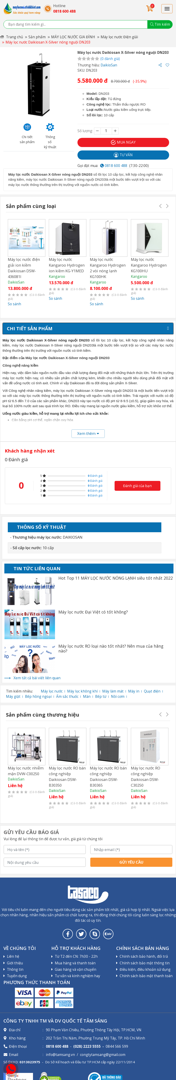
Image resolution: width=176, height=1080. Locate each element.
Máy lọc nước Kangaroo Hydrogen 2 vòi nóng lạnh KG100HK (108, 268)
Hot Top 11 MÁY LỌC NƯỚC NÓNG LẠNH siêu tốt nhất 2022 (115, 578)
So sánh (14, 304)
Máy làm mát (113, 691)
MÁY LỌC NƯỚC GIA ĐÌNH (73, 37)
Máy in (133, 691)
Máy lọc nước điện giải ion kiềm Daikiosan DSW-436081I (24, 268)
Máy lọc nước (52, 691)
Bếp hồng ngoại (38, 696)
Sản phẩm (37, 37)
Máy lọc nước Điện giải (119, 37)
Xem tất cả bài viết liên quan (37, 678)
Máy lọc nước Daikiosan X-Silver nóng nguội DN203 (48, 42)
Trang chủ (11, 37)
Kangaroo (57, 276)
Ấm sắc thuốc (67, 696)
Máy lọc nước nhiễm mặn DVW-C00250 (26, 770)
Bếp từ (100, 696)
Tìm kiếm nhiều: (19, 691)
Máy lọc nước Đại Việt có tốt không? (93, 612)
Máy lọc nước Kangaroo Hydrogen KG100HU (149, 265)
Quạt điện (152, 691)
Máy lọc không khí (82, 691)
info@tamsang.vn (60, 1054)
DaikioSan (109, 65)
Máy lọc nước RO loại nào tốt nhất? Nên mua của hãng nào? (110, 648)
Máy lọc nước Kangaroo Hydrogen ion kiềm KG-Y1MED (67, 265)
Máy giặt (13, 696)
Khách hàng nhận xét (30, 450)
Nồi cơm (117, 696)
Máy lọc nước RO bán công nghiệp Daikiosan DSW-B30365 (108, 776)
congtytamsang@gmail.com (102, 1054)
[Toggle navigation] (167, 8)
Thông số (41, 527)
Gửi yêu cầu (131, 862)
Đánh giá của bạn (137, 485)
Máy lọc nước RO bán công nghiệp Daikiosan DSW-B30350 (67, 776)
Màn (87, 696)
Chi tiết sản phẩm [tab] (29, 328)
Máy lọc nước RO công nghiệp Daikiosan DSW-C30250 (145, 776)
